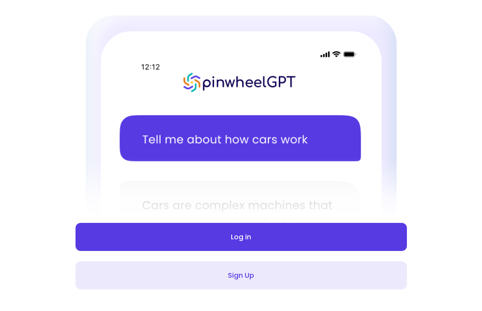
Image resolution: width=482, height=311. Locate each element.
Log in (241, 237)
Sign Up (241, 275)
